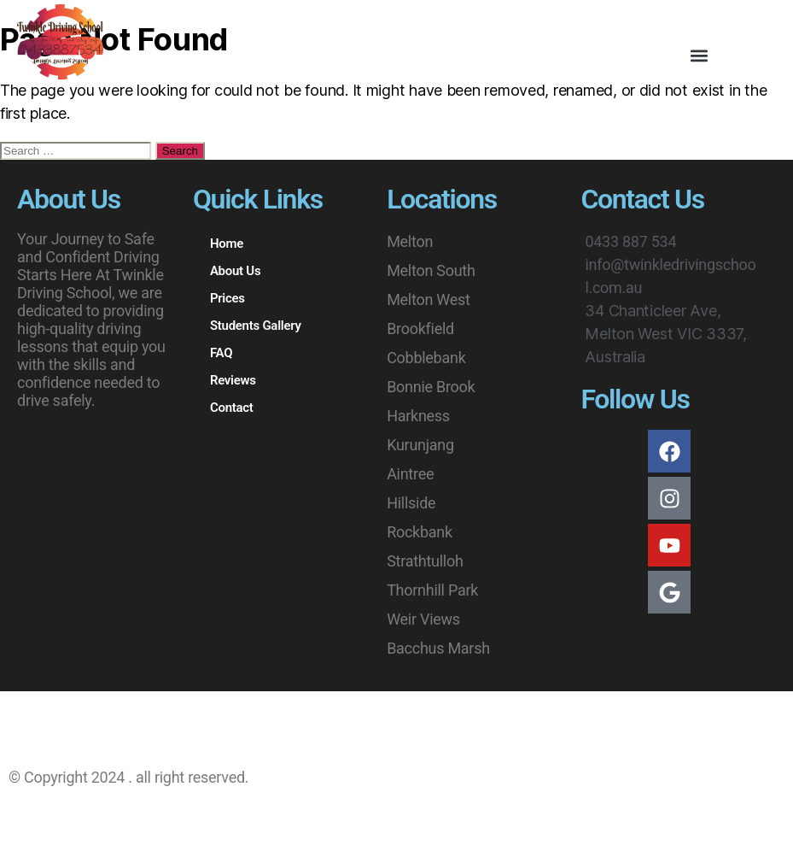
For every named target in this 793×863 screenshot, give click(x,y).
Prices (227, 298)
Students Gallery (255, 325)
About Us (235, 271)
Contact (232, 407)
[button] (699, 56)
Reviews (233, 380)
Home (226, 243)
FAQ (221, 353)
